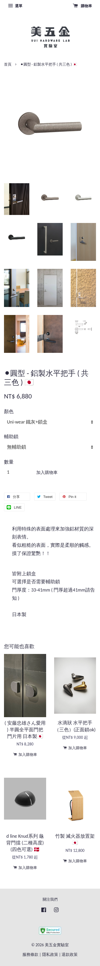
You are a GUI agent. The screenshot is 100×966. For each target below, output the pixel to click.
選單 (15, 6)
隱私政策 (50, 954)
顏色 (9, 411)
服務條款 (30, 954)
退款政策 (70, 954)
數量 (9, 462)
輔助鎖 (11, 437)
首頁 (7, 64)
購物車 (82, 6)
